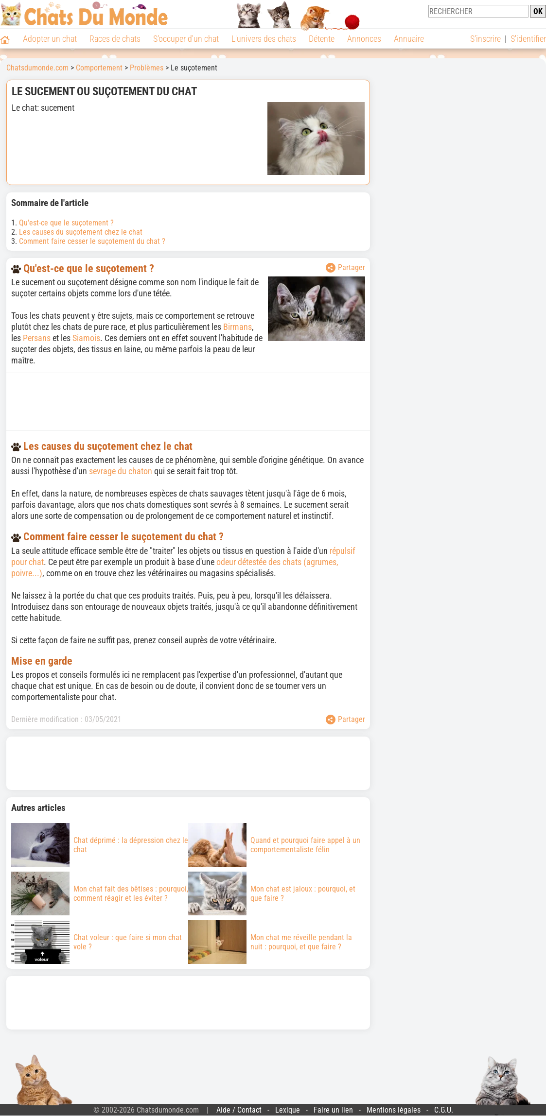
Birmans (237, 327)
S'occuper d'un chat (186, 39)
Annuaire (409, 39)
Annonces (364, 39)
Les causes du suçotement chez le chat (80, 232)
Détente (322, 39)
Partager (345, 268)
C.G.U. (443, 1110)
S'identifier (528, 39)
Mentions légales (394, 1110)
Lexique (287, 1110)
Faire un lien (333, 1110)
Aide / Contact (239, 1110)
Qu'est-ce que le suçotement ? (66, 222)
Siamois (86, 338)
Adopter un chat (50, 39)
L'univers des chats (263, 39)
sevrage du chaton (120, 471)
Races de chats (115, 39)
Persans (37, 338)
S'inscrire (485, 39)
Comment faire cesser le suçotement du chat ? (92, 241)
